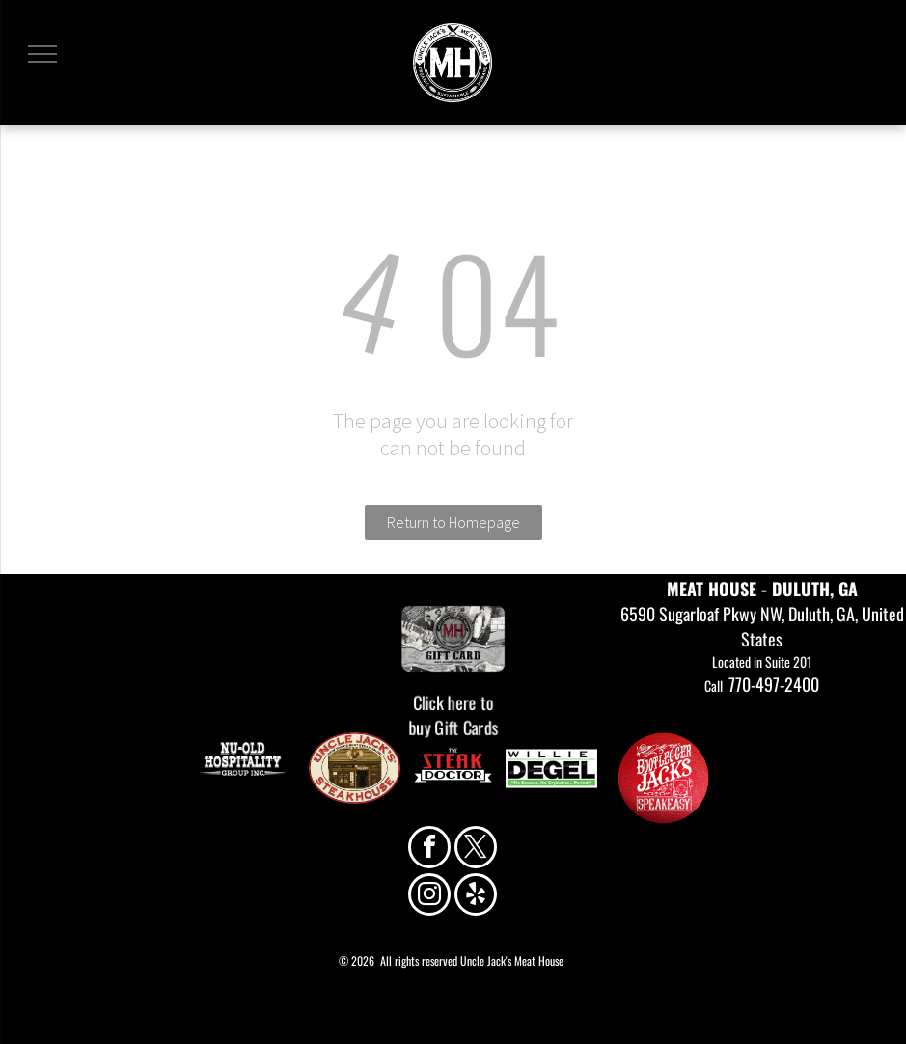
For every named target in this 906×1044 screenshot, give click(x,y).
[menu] (42, 54)
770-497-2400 (773, 684)
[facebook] (429, 849)
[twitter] (475, 849)
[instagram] (429, 896)
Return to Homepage (453, 522)
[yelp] (475, 896)
